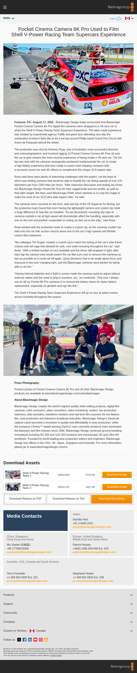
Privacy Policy (56, 655)
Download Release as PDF (25, 498)
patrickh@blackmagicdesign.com (94, 552)
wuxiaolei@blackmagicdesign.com (29, 552)
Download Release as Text (68, 498)
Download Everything (111, 498)
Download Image (112, 110)
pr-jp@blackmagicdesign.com (92, 527)
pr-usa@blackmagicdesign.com (27, 580)
